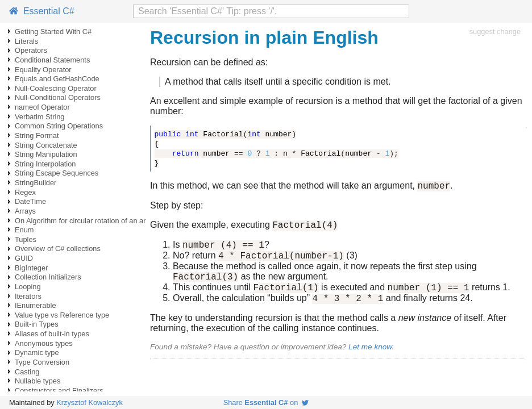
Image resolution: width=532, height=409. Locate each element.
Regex (25, 192)
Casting (27, 372)
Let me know (370, 358)
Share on (266, 402)
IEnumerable (35, 305)
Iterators (28, 296)
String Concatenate (46, 145)
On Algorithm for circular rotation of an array (85, 220)
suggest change (495, 31)
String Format (37, 135)
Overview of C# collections (58, 248)
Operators (31, 50)
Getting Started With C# (53, 31)
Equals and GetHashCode (57, 78)
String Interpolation (45, 164)
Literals (26, 41)
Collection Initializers (48, 277)
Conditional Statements (52, 60)
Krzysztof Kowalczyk (89, 402)
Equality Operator (43, 69)
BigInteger (31, 268)
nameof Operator (42, 107)
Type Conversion (42, 362)
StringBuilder (35, 182)
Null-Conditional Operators (58, 97)
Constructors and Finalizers (59, 390)
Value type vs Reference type (62, 315)
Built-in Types (37, 324)
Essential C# (41, 11)
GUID (24, 258)
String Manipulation (46, 154)
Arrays (25, 211)
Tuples (25, 239)
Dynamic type (37, 352)
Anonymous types (44, 343)
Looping (28, 286)
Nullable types (37, 381)
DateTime (30, 201)
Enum (24, 230)
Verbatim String (40, 116)
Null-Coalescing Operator (56, 88)
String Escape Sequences (56, 173)
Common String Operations (59, 126)
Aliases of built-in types (52, 333)
